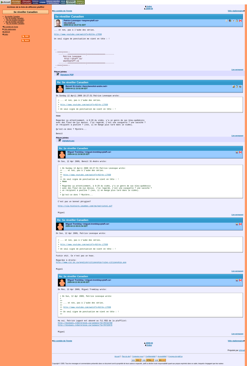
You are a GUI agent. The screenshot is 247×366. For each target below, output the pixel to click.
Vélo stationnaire (9, 29)
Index (5, 34)
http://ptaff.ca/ (69, 23)
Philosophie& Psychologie (26, 2)
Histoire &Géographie (80, 2)
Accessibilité (162, 356)
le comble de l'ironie (10, 27)
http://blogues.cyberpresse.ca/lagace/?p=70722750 (85, 323)
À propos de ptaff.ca (175, 356)
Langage (42, 2)
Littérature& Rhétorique (70, 2)
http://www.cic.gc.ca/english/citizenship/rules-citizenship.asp (91, 262)
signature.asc (68, 141)
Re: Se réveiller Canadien (15, 18)
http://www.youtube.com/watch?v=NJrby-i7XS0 (78, 34)
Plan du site (126, 356)
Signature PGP (67, 75)
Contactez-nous (137, 356)
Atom (27, 40)
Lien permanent (237, 69)
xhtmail (242, 350)
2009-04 (6, 32)
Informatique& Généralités (16, 2)
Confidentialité (150, 356)
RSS (27, 36)
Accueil (117, 356)
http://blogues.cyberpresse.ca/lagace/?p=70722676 (85, 325)
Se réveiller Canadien (12, 16)
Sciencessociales (35, 2)
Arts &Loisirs (63, 2)
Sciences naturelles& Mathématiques (53, 2)
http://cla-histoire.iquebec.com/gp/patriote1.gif (85, 206)
